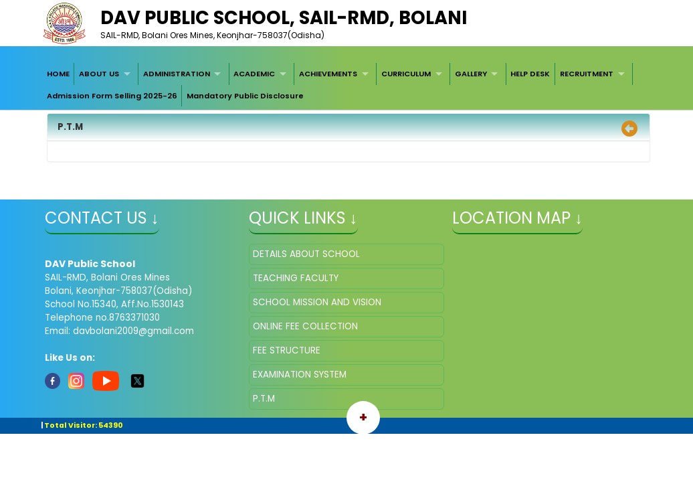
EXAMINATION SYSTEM (299, 374)
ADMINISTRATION (176, 73)
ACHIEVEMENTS (328, 73)
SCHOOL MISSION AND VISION (317, 302)
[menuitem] (58, 73)
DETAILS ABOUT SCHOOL (306, 254)
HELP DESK (530, 73)
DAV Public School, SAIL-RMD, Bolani (283, 18)
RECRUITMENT (586, 73)
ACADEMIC (254, 73)
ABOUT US (99, 73)
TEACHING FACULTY (295, 278)
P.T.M (264, 398)
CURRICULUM (406, 73)
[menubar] (346, 84)
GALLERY (471, 73)
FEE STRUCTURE (286, 350)
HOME (58, 73)
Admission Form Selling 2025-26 (112, 95)
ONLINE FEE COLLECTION (305, 326)
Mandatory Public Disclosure (245, 95)
